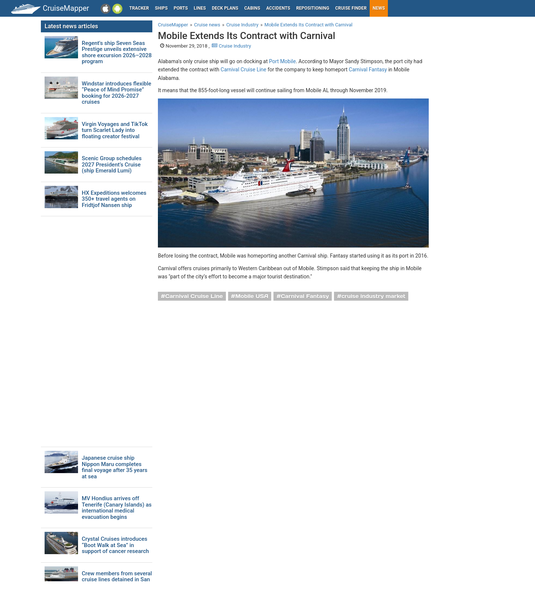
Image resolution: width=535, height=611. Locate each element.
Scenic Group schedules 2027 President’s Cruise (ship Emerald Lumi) (112, 164)
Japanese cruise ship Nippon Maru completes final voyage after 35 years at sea (114, 467)
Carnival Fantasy (368, 69)
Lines (200, 8)
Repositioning (312, 8)
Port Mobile (282, 61)
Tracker (139, 8)
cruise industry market (373, 296)
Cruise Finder (351, 8)
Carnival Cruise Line (243, 69)
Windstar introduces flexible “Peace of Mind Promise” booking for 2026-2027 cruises (116, 93)
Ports (181, 8)
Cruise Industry (231, 46)
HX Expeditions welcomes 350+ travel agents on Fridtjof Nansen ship (114, 199)
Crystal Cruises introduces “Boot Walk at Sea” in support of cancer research (115, 545)
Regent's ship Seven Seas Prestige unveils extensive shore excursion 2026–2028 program (117, 52)
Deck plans (225, 8)
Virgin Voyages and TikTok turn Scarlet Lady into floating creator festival (115, 130)
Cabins (252, 8)
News (379, 8)
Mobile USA (251, 296)
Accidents (278, 8)
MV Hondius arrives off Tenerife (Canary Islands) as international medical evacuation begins (117, 507)
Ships (161, 8)
